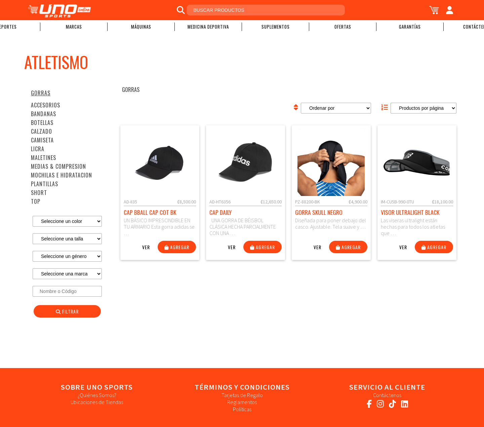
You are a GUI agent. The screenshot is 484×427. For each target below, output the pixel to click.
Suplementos (275, 26)
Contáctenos (387, 395)
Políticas (242, 409)
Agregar (176, 247)
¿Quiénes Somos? (97, 395)
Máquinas (141, 26)
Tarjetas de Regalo (242, 395)
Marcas (74, 26)
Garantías (410, 26)
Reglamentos (242, 402)
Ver (146, 247)
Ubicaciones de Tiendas (97, 402)
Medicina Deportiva (208, 26)
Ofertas (342, 26)
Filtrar (67, 311)
